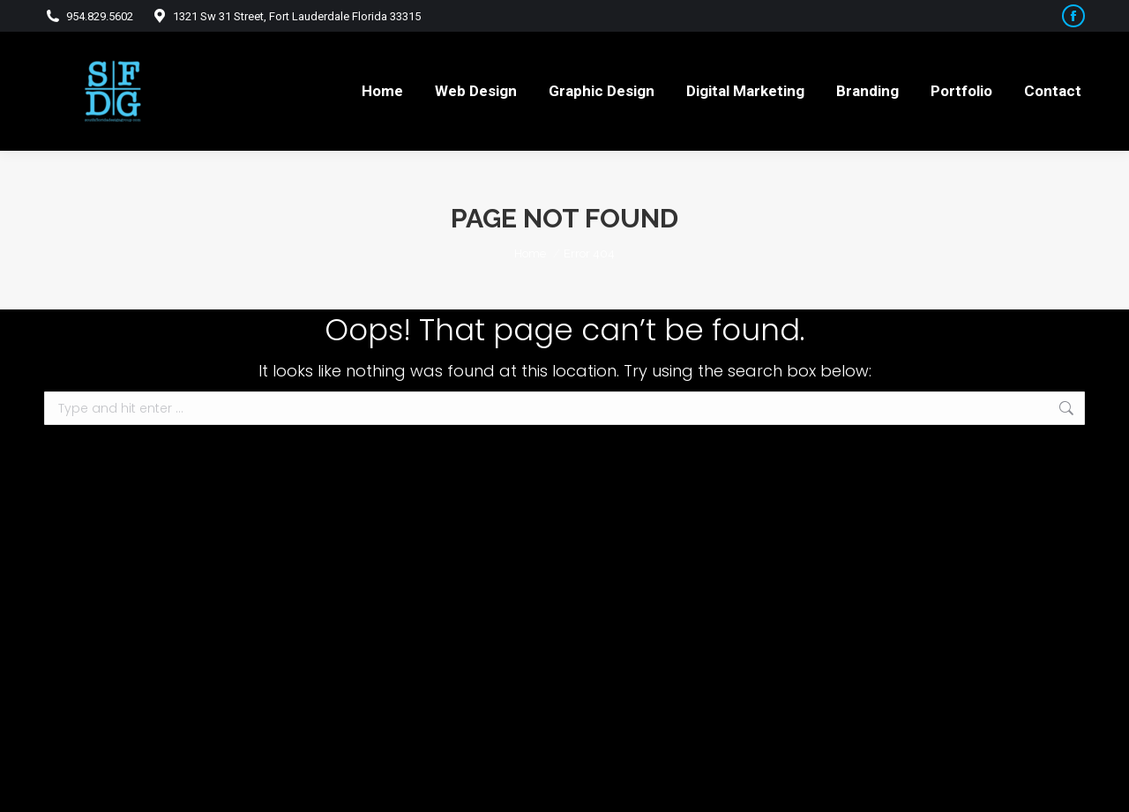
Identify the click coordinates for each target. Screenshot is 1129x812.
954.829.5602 (88, 16)
